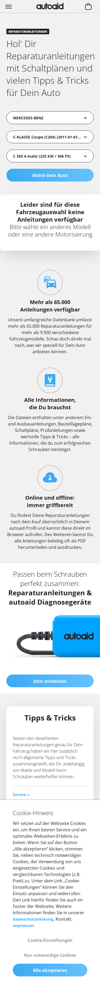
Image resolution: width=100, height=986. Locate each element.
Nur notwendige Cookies (50, 955)
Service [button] (21, 794)
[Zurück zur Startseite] (50, 6)
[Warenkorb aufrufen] (88, 7)
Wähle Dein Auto (50, 175)
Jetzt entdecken (50, 681)
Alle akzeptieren (50, 970)
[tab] (50, 794)
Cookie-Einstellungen (50, 940)
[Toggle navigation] (9, 6)
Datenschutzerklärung (33, 919)
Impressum (23, 925)
